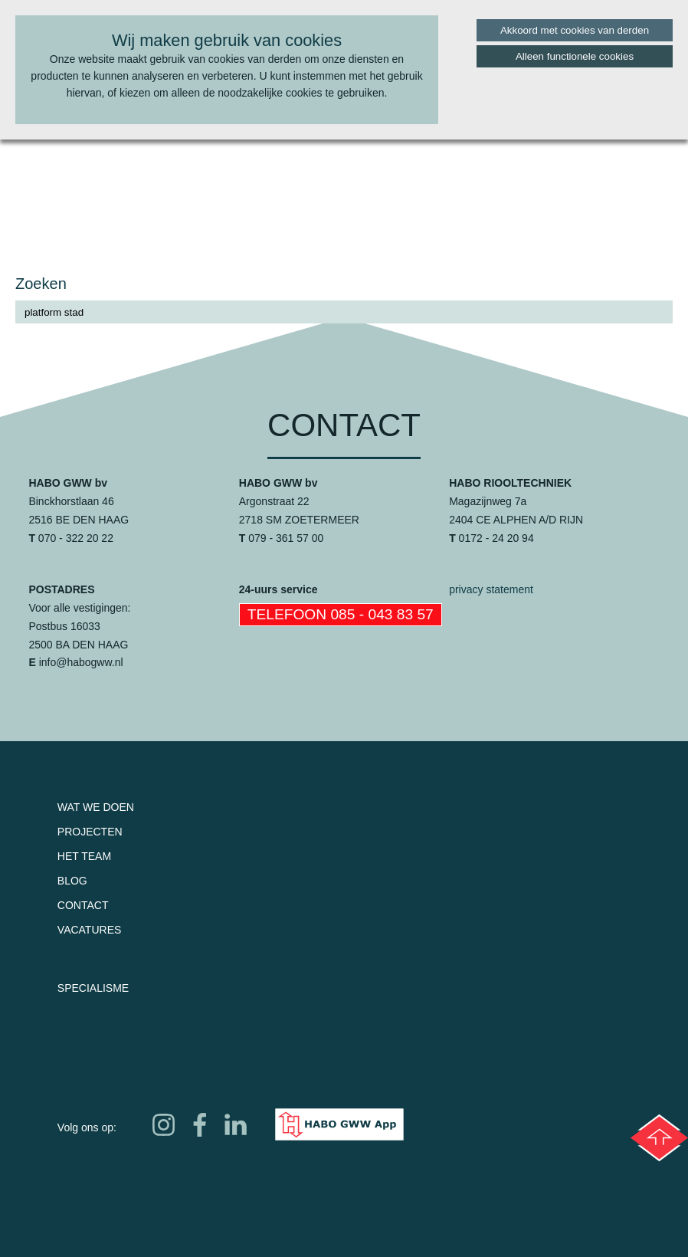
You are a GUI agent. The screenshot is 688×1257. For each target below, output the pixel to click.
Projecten (90, 831)
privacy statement (491, 589)
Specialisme (93, 988)
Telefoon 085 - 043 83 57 (340, 614)
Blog (72, 881)
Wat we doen (95, 807)
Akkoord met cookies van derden (574, 30)
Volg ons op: (86, 1127)
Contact (83, 905)
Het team (84, 856)
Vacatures (89, 930)
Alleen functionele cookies (575, 56)
